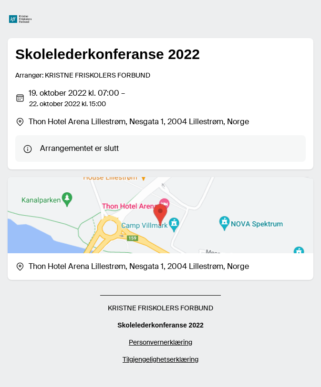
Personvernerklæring (160, 342)
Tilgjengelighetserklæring (160, 359)
